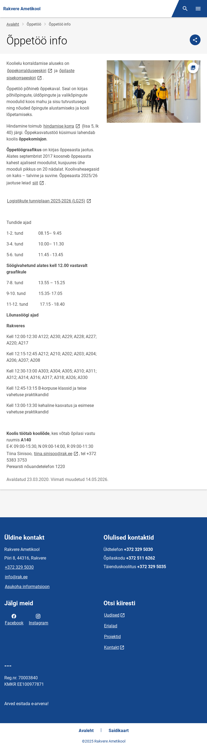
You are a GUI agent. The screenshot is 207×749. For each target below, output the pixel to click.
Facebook (14, 619)
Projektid (112, 636)
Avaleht (12, 24)
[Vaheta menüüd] (198, 8)
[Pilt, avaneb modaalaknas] (154, 91)
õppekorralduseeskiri (30, 70)
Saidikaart (119, 730)
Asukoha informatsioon (27, 586)
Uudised (111, 615)
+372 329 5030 (19, 567)
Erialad (110, 625)
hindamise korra (62, 126)
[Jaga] (195, 39)
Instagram (38, 619)
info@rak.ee (16, 576)
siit (38, 182)
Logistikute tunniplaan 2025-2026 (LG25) (49, 200)
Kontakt (111, 647)
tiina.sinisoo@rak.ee (56, 453)
